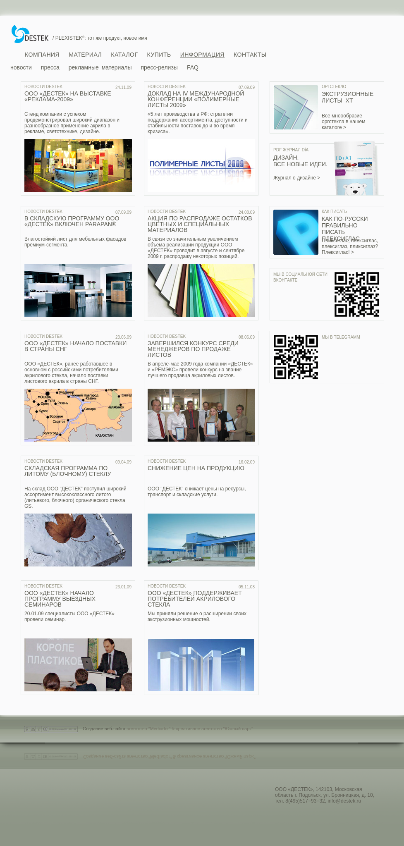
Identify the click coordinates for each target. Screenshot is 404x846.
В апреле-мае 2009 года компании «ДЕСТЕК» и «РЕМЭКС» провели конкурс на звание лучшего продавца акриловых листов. (200, 369)
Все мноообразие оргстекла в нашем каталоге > (343, 121)
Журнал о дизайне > (296, 178)
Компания (42, 54)
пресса (50, 67)
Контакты (250, 54)
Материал (85, 54)
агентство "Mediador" (148, 728)
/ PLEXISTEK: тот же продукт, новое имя (100, 38)
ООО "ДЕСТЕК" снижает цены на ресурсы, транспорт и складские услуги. (197, 491)
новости (21, 67)
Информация (202, 54)
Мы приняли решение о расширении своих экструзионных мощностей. (197, 616)
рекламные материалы (100, 67)
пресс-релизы (159, 67)
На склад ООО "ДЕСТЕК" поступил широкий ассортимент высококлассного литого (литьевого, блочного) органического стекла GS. (75, 497)
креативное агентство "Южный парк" (214, 728)
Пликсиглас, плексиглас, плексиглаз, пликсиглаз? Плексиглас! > (350, 246)
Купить (159, 54)
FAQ (192, 67)
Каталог (124, 54)
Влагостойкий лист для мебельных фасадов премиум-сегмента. (75, 242)
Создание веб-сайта (104, 728)
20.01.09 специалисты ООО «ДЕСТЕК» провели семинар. (69, 616)
